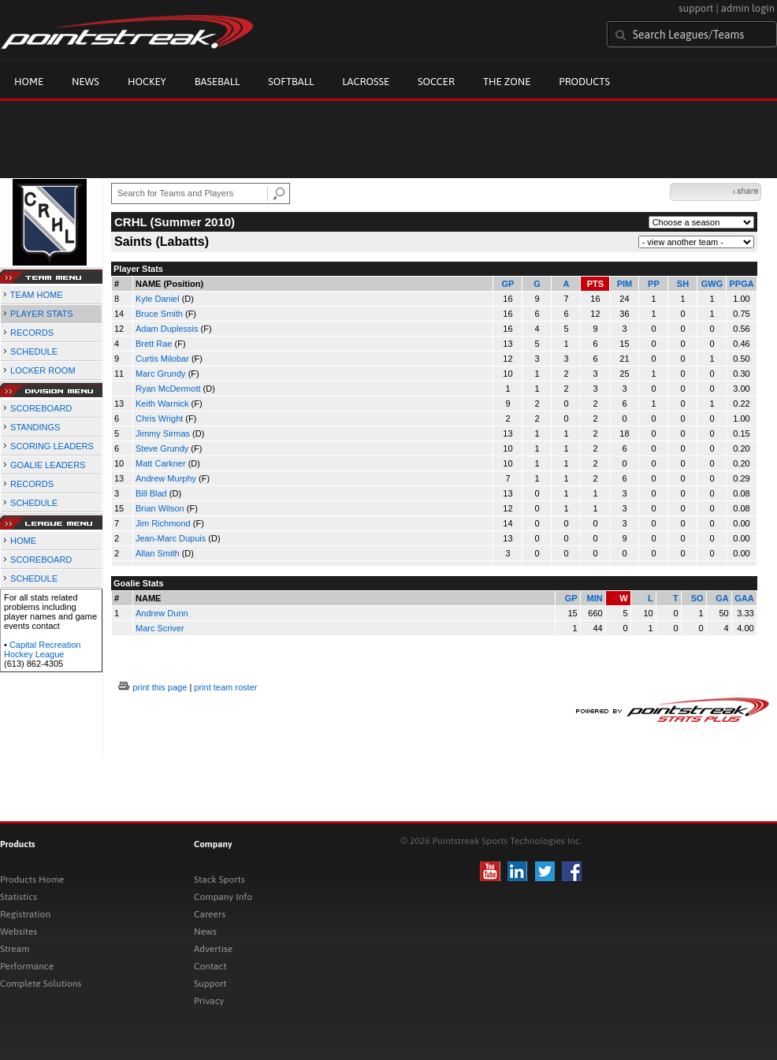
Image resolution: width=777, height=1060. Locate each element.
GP (508, 283)
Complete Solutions (40, 983)
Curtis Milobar (162, 358)
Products (584, 81)
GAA (743, 598)
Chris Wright (159, 418)
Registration (25, 914)
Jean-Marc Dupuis (171, 538)
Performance (27, 966)
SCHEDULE (34, 351)
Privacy (209, 1000)
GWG (712, 283)
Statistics (18, 896)
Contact (210, 966)
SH (683, 283)
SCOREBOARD (41, 408)
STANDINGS (35, 427)
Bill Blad (151, 493)
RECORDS (32, 332)
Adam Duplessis (167, 328)
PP (654, 283)
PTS (595, 283)
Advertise (213, 948)
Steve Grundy (162, 448)
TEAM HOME (36, 294)
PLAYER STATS (41, 313)
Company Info (223, 896)
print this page (159, 687)
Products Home (32, 879)
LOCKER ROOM (43, 370)
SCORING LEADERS (52, 446)
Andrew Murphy (166, 478)
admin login (748, 8)
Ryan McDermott (168, 388)
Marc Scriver (160, 628)
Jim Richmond (163, 523)
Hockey (147, 81)
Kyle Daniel (158, 298)
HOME (23, 540)
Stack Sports (219, 879)
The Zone (506, 81)
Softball (291, 81)
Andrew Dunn (162, 613)
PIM (625, 283)
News (85, 81)
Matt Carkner (161, 463)
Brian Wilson (160, 508)
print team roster (225, 687)
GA (722, 598)
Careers (209, 914)
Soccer (436, 81)
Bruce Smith (159, 313)
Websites (18, 931)
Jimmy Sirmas (163, 433)
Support (210, 983)
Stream (14, 948)
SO (697, 598)
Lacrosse (365, 81)
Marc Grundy (161, 373)
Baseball (217, 81)
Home (28, 81)
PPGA (741, 283)
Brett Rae (154, 343)
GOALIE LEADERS (47, 465)
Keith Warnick (162, 403)
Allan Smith (158, 553)
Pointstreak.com (127, 33)
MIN (594, 598)
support (695, 8)
